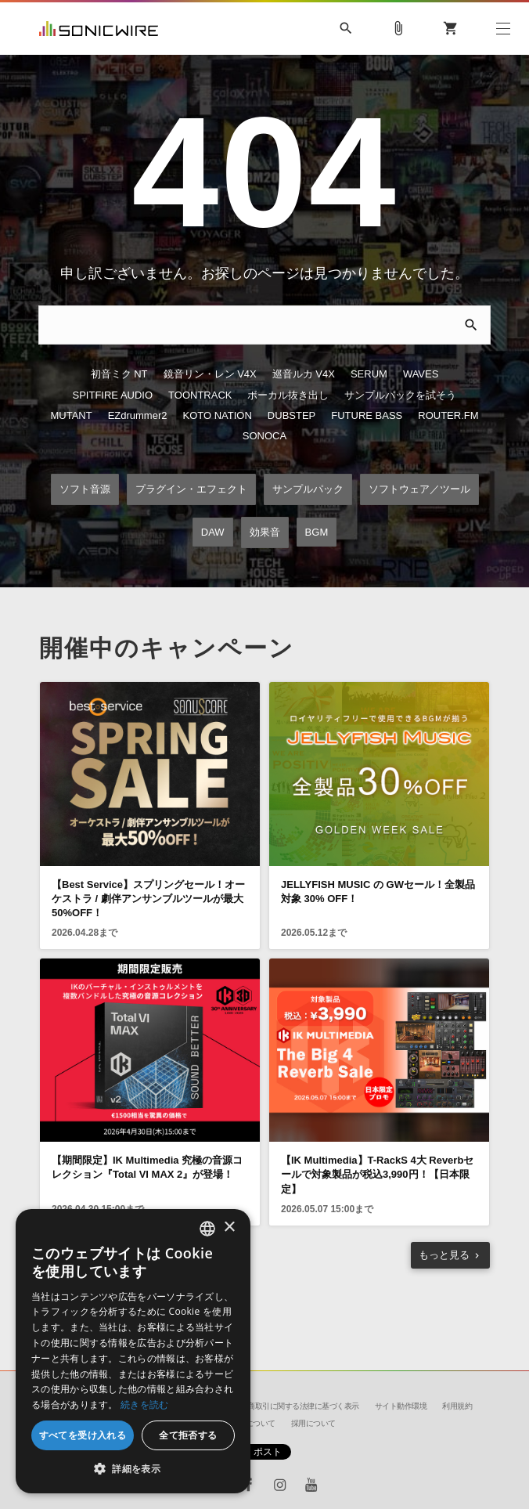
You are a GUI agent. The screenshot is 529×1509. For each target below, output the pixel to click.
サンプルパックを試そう (400, 399)
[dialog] (133, 1351)
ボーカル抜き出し (288, 399)
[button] (133, 1469)
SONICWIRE (98, 28)
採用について (313, 1423)
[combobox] (207, 1228)
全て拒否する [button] (188, 1435)
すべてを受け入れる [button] (83, 1435)
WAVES (421, 377)
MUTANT (71, 422)
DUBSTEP (291, 422)
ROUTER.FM (448, 422)
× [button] (229, 1227)
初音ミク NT (119, 377)
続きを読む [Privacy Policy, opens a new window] (145, 1404)
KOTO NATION (217, 422)
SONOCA (264, 443)
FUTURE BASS (366, 422)
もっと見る (444, 1263)
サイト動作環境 (401, 1406)
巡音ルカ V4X (303, 377)
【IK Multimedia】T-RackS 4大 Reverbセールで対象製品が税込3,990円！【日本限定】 (377, 1183)
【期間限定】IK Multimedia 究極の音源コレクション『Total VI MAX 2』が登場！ (147, 1176)
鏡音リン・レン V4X (210, 377)
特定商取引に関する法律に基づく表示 (295, 1406)
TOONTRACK (200, 399)
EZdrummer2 (137, 422)
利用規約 (457, 1406)
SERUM (369, 377)
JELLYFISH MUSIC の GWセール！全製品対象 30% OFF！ (378, 899)
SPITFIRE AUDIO (113, 399)
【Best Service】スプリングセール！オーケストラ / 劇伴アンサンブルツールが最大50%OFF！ (148, 906)
